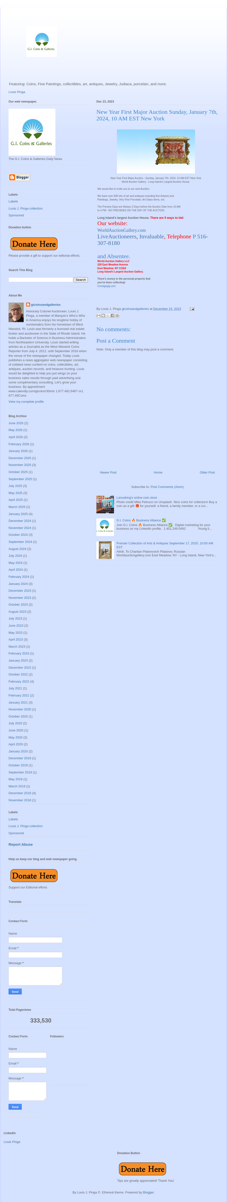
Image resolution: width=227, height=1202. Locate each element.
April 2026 (16, 437)
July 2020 (15, 723)
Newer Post (108, 472)
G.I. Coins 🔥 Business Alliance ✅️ (141, 520)
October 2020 (18, 716)
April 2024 (16, 569)
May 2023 (15, 632)
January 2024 (18, 584)
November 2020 (20, 709)
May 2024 (15, 563)
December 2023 (20, 590)
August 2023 (17, 611)
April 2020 (16, 744)
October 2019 (18, 765)
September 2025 (20, 479)
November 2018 (20, 800)
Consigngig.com (106, 286)
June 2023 (16, 625)
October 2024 (18, 535)
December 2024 (20, 521)
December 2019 (20, 758)
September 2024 (20, 542)
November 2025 (20, 465)
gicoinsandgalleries (46, 304)
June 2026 (16, 423)
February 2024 (19, 577)
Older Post (207, 472)
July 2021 (15, 688)
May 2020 (15, 737)
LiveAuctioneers (116, 236)
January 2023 (18, 660)
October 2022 (18, 674)
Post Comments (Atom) (167, 487)
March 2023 (17, 646)
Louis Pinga (17, 92)
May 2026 (15, 430)
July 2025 (15, 486)
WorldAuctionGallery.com (121, 230)
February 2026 (19, 444)
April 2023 (16, 639)
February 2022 (19, 681)
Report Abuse (21, 844)
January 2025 (18, 514)
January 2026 (18, 451)
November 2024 (20, 528)
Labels (13, 201)
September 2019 (20, 772)
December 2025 (20, 458)
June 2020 (16, 730)
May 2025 (15, 493)
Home (158, 472)
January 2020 (18, 751)
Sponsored (16, 215)
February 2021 (19, 695)
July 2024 (15, 556)
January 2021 (18, 702)
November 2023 (20, 598)
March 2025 (17, 507)
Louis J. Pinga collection (25, 208)
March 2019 (17, 786)
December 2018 (20, 793)
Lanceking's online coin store (136, 497)
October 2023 (18, 604)
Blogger (148, 1192)
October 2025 (18, 472)
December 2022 (20, 667)
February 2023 (19, 653)
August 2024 (17, 549)
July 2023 (15, 618)
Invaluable (151, 236)
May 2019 (15, 779)
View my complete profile (26, 401)
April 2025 (16, 500)
